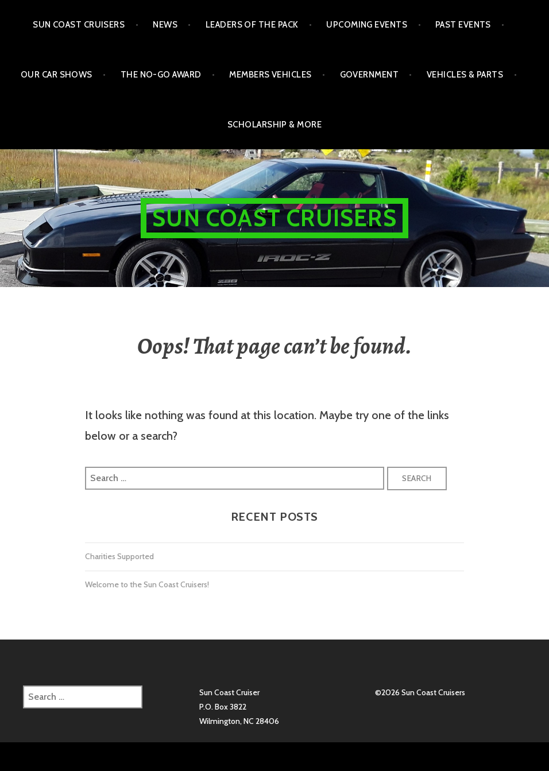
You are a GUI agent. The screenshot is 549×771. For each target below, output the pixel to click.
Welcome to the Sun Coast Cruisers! (147, 584)
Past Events (463, 25)
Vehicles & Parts (465, 74)
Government (369, 74)
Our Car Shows (56, 74)
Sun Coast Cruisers (79, 25)
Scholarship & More (274, 124)
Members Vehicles (270, 74)
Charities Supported (119, 556)
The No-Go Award (161, 74)
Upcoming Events (366, 25)
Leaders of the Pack (252, 25)
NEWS (165, 25)
